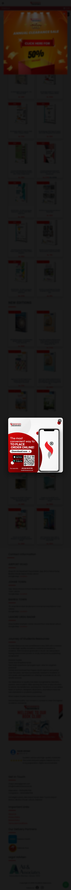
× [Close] (59, 420)
